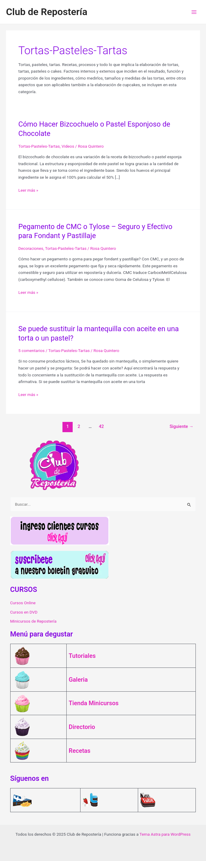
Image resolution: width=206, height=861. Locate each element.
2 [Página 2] (79, 426)
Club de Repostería (46, 11)
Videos (68, 146)
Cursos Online (23, 602)
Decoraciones (30, 248)
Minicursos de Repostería (33, 621)
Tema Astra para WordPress (165, 834)
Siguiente (181, 426)
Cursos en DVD (24, 612)
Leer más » (28, 190)
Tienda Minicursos (94, 703)
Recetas (79, 750)
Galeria (78, 679)
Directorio (82, 727)
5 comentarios (31, 350)
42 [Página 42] (101, 426)
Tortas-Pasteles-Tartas (39, 146)
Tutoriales (82, 655)
